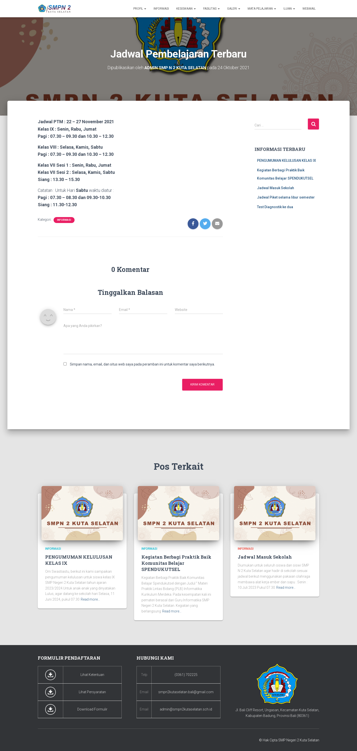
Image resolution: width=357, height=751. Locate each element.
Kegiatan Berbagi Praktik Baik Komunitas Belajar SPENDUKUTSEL (176, 563)
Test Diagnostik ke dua (275, 207)
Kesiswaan (186, 8)
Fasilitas (211, 8)
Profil (139, 8)
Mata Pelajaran (262, 8)
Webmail (309, 8)
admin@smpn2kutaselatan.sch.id (186, 709)
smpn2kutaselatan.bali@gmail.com (186, 692)
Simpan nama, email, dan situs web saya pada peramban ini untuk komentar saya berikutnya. (142, 364)
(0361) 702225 (186, 675)
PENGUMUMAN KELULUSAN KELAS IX (286, 160)
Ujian (289, 8)
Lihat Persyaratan (92, 692)
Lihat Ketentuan (92, 675)
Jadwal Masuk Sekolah (275, 188)
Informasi (161, 8)
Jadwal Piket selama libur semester (286, 197)
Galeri (233, 8)
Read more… (90, 599)
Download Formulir (92, 709)
